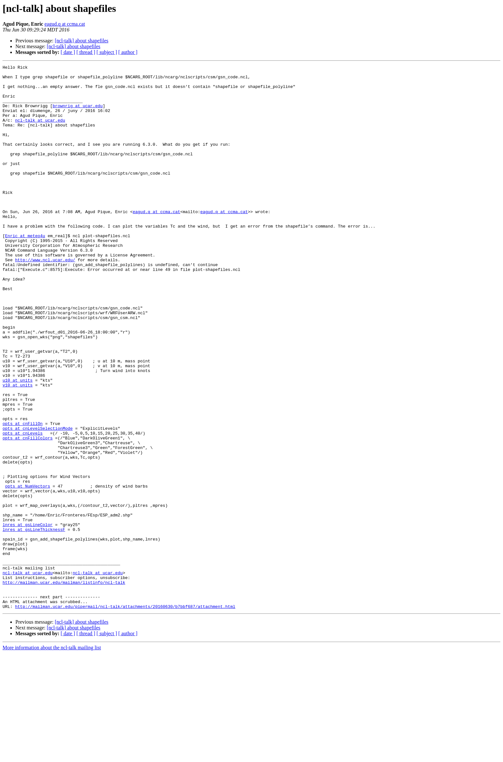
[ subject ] (107, 52)
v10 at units (18, 449)
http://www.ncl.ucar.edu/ (45, 299)
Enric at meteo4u (25, 270)
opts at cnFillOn (23, 495)
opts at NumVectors (27, 571)
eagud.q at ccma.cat (65, 24)
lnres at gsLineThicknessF (34, 623)
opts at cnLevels (23, 507)
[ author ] (128, 52)
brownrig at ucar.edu (78, 114)
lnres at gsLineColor (28, 617)
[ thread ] (85, 52)
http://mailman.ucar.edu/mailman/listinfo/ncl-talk (64, 686)
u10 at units (18, 443)
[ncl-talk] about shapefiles (81, 40)
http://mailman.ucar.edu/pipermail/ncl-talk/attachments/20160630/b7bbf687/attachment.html (125, 715)
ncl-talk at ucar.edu (40, 131)
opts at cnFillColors (28, 513)
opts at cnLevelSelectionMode (37, 501)
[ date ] (68, 52)
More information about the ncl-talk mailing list (52, 756)
